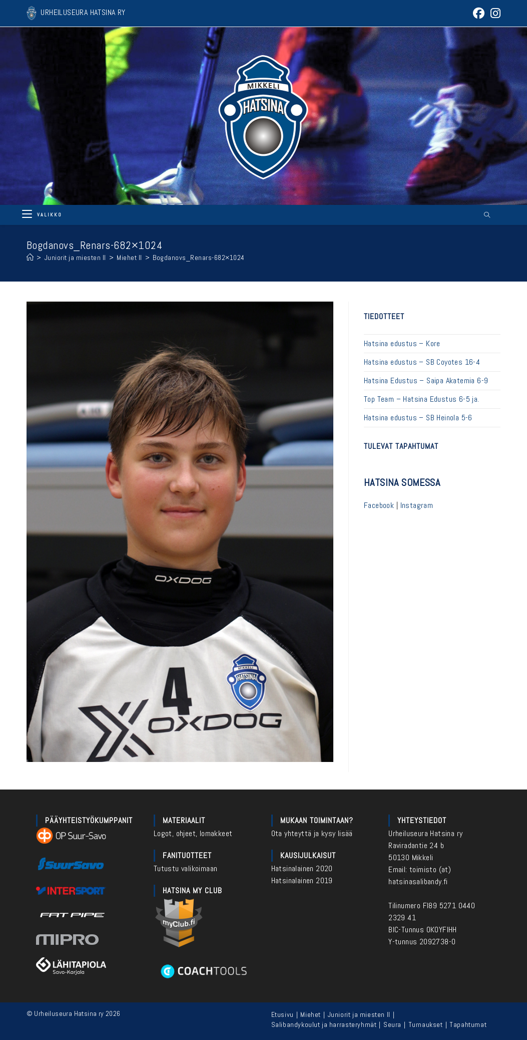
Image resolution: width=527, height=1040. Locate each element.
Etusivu (282, 1014)
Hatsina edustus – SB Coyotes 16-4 (422, 362)
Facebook (379, 505)
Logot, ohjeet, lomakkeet (193, 833)
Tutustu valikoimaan (186, 868)
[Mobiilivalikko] (42, 214)
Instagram (416, 505)
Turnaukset (425, 1024)
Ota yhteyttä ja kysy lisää (312, 833)
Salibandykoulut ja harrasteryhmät (324, 1024)
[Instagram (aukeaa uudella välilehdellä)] (493, 13)
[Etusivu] (30, 257)
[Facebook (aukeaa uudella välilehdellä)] (478, 13)
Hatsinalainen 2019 (302, 880)
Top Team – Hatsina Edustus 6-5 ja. (421, 399)
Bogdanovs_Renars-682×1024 (199, 257)
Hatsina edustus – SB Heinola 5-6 (418, 417)
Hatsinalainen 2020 (302, 868)
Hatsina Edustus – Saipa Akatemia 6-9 (426, 380)
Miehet (310, 1014)
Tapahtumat (467, 1024)
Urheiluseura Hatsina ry (425, 833)
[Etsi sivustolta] (487, 215)
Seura (392, 1024)
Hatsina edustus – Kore (402, 343)
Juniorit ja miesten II (359, 1014)
